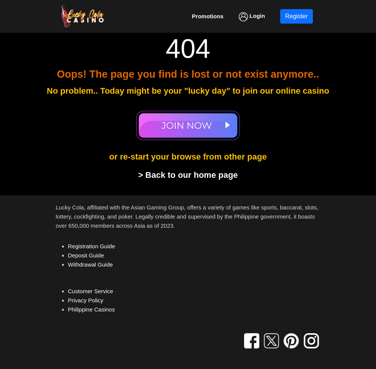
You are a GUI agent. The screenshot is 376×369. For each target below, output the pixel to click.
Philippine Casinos (91, 309)
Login (252, 16)
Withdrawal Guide (90, 264)
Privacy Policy (85, 300)
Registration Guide (91, 246)
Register (296, 16)
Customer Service (90, 291)
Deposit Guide (86, 255)
